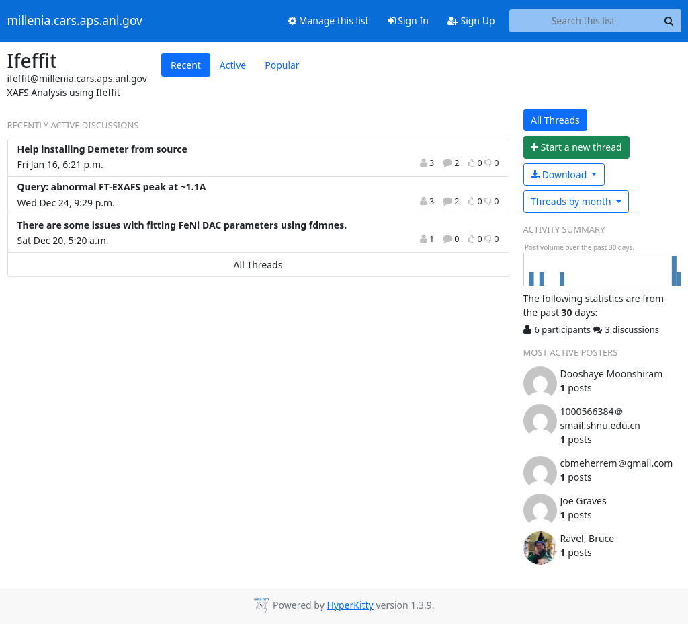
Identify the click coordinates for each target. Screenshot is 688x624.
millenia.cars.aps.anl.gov (75, 21)
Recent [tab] (186, 64)
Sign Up (471, 20)
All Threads (258, 264)
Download (560, 174)
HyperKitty (350, 604)
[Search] (669, 20)
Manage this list (328, 20)
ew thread (576, 147)
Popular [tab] (282, 64)
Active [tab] (233, 64)
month (572, 201)
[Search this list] (583, 20)
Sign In (408, 20)
